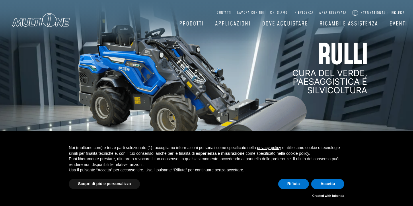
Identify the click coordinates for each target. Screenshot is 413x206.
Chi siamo (281, 12)
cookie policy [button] (297, 153)
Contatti (226, 12)
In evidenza (306, 12)
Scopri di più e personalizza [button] (104, 183)
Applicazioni (233, 24)
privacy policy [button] (269, 147)
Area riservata (335, 12)
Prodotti (191, 24)
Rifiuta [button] (293, 183)
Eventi (398, 24)
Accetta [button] (327, 183)
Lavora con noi (253, 12)
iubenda (338, 195)
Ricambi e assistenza (349, 24)
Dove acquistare (285, 24)
